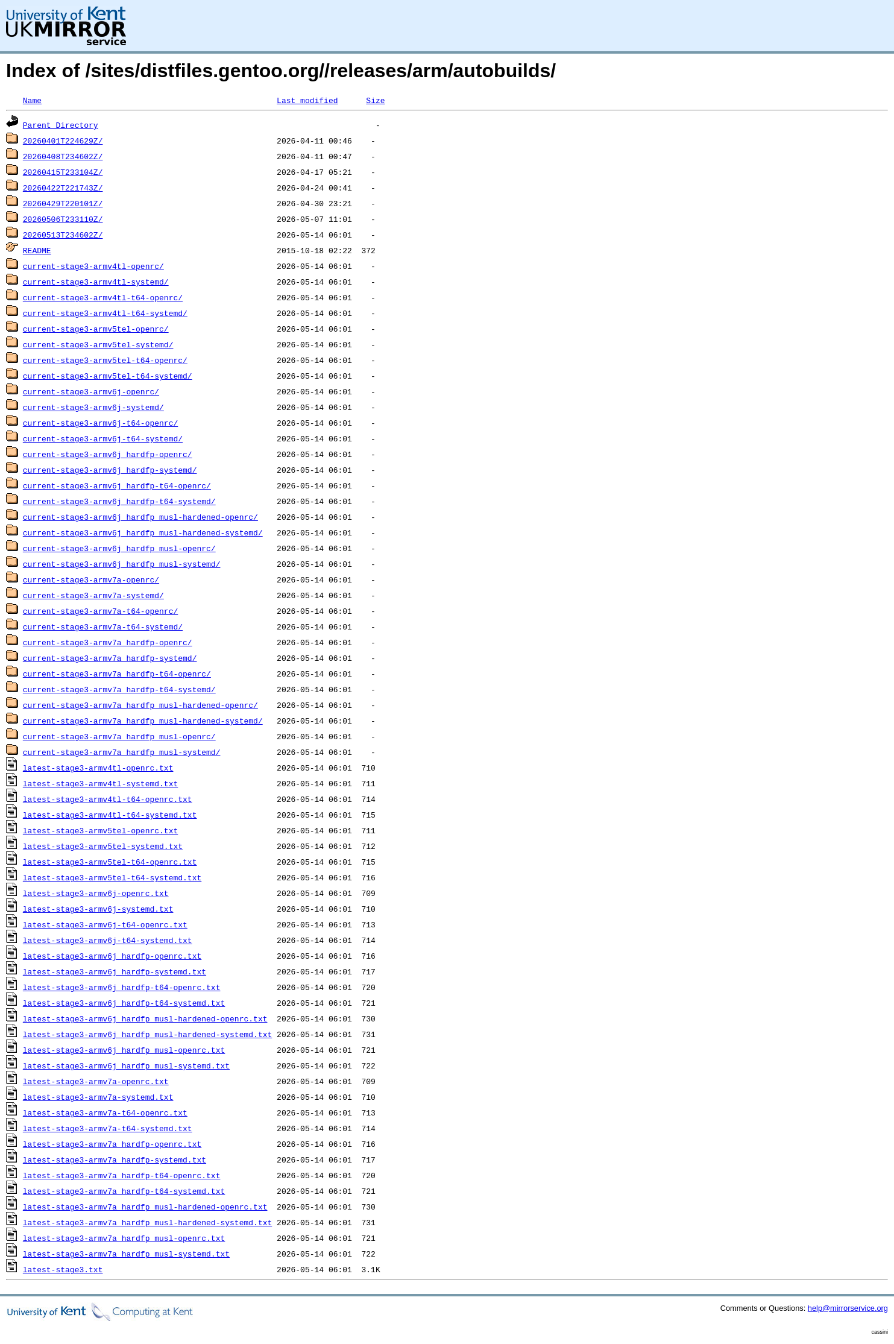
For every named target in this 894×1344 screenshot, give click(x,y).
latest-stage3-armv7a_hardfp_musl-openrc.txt (124, 1237)
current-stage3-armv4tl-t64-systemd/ (105, 313)
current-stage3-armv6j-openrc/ (91, 391)
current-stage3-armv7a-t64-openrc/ (100, 610)
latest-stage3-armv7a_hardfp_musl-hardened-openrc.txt (145, 1206)
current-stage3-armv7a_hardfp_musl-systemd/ (122, 751)
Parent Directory (60, 124)
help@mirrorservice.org (848, 1308)
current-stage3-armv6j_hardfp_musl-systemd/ (122, 563)
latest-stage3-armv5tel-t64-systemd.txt (112, 877)
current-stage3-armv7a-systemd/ (93, 595)
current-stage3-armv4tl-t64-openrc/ (103, 297)
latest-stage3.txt (63, 1269)
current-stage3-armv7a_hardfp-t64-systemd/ (119, 689)
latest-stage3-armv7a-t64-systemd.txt (107, 1128)
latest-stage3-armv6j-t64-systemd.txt (107, 940)
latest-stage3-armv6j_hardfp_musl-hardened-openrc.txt (145, 1018)
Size (375, 100)
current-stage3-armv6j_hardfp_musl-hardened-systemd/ (143, 532)
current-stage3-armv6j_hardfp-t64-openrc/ (117, 485)
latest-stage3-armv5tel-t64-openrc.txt (110, 861)
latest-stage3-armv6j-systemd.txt (98, 908)
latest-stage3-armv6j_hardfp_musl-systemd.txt (126, 1065)
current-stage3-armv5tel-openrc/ (96, 328)
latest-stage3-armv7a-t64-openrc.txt (105, 1112)
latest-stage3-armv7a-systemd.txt (98, 1096)
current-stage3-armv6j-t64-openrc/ (100, 422)
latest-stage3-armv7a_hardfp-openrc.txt (112, 1143)
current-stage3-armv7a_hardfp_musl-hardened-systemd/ (143, 720)
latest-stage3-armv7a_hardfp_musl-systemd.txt (126, 1253)
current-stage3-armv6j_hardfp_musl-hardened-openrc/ (140, 516)
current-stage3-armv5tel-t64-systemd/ (107, 375)
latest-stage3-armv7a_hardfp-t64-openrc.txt (122, 1175)
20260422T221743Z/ (63, 187)
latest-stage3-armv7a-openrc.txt (96, 1081)
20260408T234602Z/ (63, 156)
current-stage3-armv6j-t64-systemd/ (103, 438)
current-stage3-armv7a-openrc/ (91, 579)
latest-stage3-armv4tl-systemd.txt (100, 783)
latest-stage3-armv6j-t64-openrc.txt (105, 924)
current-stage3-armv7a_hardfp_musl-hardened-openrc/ (140, 704)
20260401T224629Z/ (63, 140)
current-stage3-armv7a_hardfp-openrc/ (107, 642)
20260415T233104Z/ (63, 171)
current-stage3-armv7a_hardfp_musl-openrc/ (119, 736)
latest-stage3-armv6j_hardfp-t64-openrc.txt (122, 987)
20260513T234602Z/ (63, 234)
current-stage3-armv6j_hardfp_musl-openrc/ (119, 548)
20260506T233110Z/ (63, 218)
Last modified (307, 100)
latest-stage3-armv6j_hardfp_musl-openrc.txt (124, 1049)
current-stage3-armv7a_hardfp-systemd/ (110, 657)
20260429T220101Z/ (63, 203)
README (37, 250)
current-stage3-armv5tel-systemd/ (98, 344)
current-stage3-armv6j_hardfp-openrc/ (107, 454)
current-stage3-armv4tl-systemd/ (96, 281)
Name (32, 100)
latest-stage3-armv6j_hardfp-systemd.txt (114, 971)
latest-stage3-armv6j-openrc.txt (96, 893)
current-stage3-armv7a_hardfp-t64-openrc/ (117, 673)
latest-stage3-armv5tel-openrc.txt (100, 830)
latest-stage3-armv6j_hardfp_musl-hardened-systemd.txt (147, 1034)
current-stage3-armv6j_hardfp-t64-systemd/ (119, 501)
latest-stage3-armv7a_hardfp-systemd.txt (114, 1159)
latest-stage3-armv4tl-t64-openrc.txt (107, 798)
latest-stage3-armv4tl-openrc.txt (98, 767)
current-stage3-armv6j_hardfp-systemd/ (110, 469)
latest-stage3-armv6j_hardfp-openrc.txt (112, 955)
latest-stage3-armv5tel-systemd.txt (103, 846)
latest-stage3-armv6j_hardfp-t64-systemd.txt (124, 1002)
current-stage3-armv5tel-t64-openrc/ (105, 360)
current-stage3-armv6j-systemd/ (93, 407)
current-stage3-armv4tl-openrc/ (93, 265)
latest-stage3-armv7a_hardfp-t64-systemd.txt (124, 1190)
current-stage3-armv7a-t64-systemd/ (103, 626)
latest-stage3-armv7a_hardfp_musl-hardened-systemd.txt (147, 1222)
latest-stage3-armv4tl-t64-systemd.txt (110, 814)
